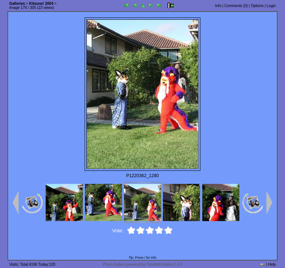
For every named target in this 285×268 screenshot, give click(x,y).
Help (272, 264)
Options (257, 6)
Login (271, 6)
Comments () (236, 6)
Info (218, 6)
